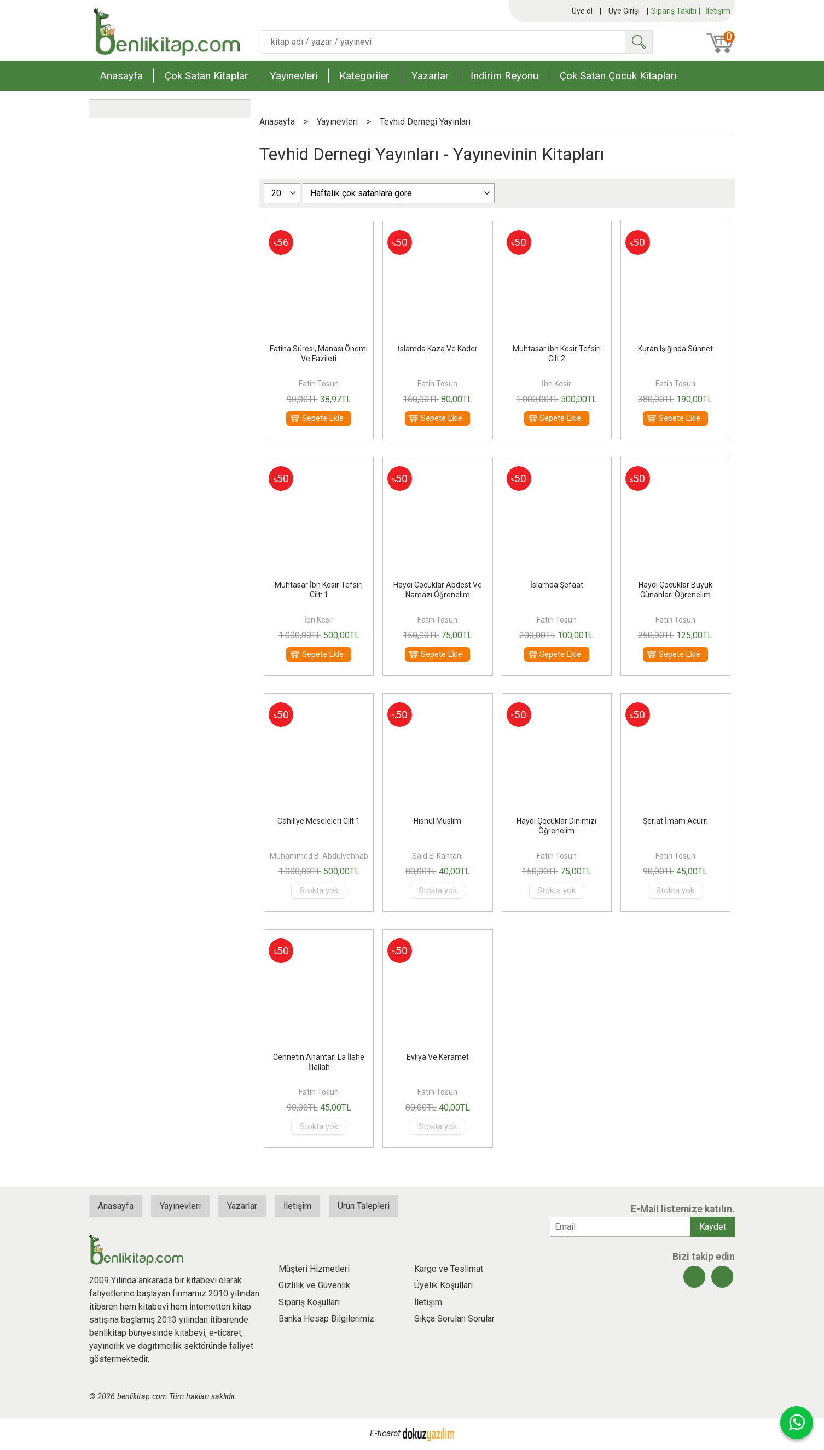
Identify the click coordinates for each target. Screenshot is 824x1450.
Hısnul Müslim (437, 821)
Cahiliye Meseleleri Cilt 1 (318, 821)
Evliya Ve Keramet (438, 1057)
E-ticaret (385, 1434)
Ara (638, 42)
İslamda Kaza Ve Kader (438, 348)
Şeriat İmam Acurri (675, 821)
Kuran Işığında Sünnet (675, 348)
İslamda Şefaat (556, 584)
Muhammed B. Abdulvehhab (319, 856)
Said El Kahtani (437, 856)
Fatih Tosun (319, 383)
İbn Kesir (556, 383)
